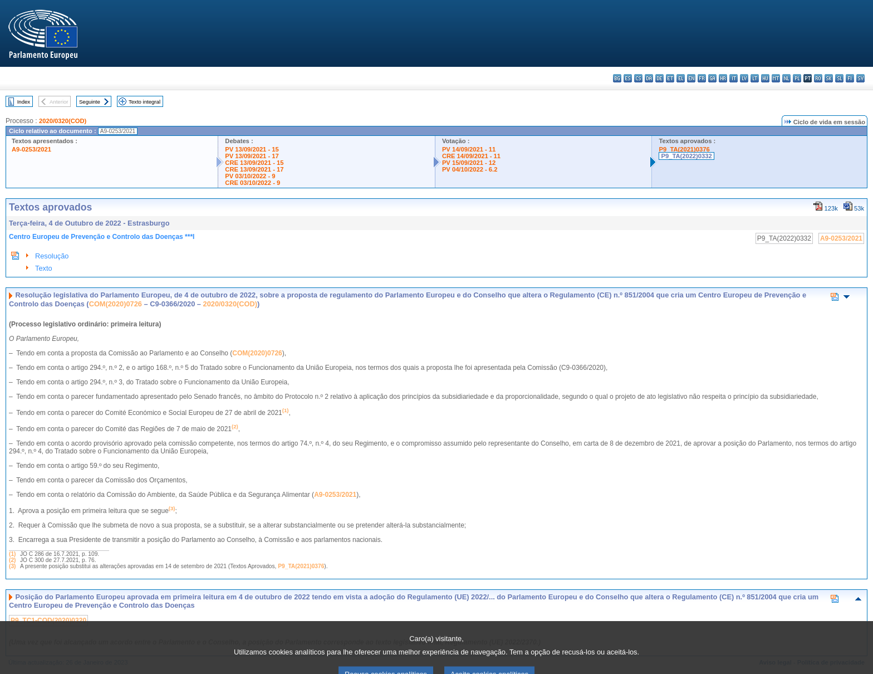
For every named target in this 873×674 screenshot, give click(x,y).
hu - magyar (765, 78)
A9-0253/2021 (31, 149)
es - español (628, 78)
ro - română (818, 78)
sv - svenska (860, 78)
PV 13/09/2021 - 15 (251, 149)
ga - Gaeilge (712, 78)
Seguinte (89, 102)
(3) (12, 566)
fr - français (702, 78)
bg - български (617, 78)
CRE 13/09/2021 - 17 (254, 169)
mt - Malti (776, 78)
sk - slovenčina (829, 78)
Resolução (51, 256)
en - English (691, 78)
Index (23, 102)
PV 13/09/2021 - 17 (251, 156)
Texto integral (144, 102)
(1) (12, 554)
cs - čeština (638, 78)
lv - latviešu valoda (744, 78)
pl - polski (797, 78)
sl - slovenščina (839, 78)
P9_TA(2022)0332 (686, 156)
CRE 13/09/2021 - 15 (254, 162)
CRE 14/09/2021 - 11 (471, 156)
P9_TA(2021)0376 (684, 149)
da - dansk (649, 78)
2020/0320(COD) (62, 121)
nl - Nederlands (786, 78)
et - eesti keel (670, 78)
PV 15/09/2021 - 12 (469, 162)
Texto (43, 268)
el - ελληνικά (680, 78)
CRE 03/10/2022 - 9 (252, 182)
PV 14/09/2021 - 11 (469, 149)
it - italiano (733, 78)
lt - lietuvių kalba (755, 78)
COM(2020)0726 (115, 304)
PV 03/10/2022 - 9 (250, 176)
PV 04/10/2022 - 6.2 (470, 169)
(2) (12, 560)
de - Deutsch (659, 78)
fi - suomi (850, 78)
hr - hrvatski (723, 78)
